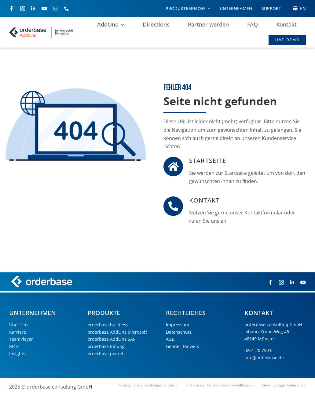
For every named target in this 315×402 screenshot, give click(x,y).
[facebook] (11, 8)
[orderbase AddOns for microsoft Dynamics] (42, 21)
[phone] (66, 8)
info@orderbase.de (264, 358)
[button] (147, 385)
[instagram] (22, 8)
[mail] (55, 8)
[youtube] (44, 8)
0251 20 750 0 (258, 350)
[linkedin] (33, 8)
